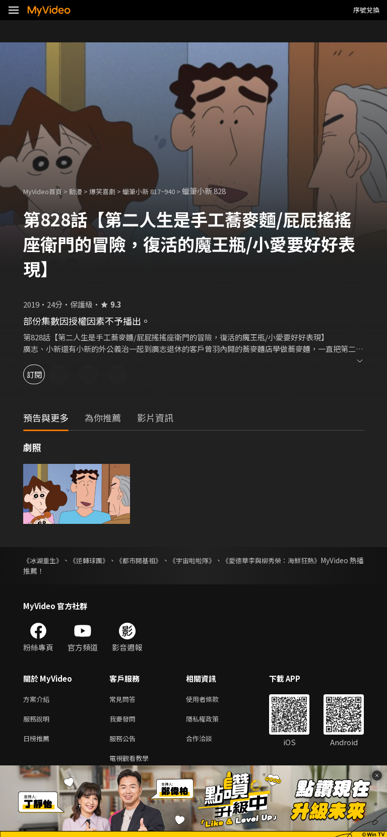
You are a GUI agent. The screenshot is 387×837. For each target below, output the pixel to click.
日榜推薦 (38, 742)
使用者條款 (211, 699)
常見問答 (124, 699)
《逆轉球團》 (100, 560)
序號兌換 (366, 10)
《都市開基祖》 (158, 560)
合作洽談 (207, 742)
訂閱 (43, 374)
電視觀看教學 (132, 763)
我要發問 (124, 720)
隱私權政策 (211, 720)
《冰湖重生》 (44, 560)
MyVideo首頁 (46, 191)
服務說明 (38, 720)
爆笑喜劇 (113, 191)
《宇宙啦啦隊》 (220, 560)
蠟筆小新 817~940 (166, 191)
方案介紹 (38, 699)
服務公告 (124, 742)
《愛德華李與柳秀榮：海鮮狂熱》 (311, 560)
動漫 (83, 191)
